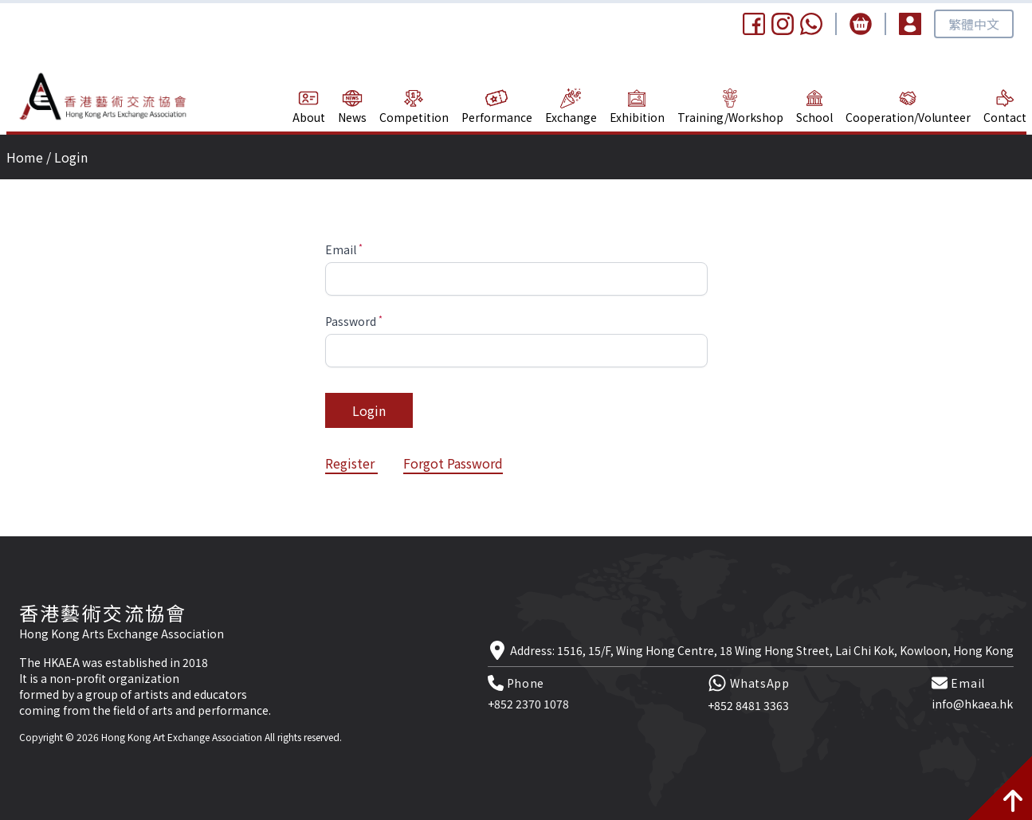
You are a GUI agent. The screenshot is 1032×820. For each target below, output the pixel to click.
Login (369, 410)
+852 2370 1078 (528, 704)
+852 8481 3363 (748, 705)
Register (351, 463)
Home (24, 157)
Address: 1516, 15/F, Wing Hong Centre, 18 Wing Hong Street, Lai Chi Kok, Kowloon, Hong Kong (762, 650)
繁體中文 (973, 23)
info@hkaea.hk (972, 704)
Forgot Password (453, 463)
